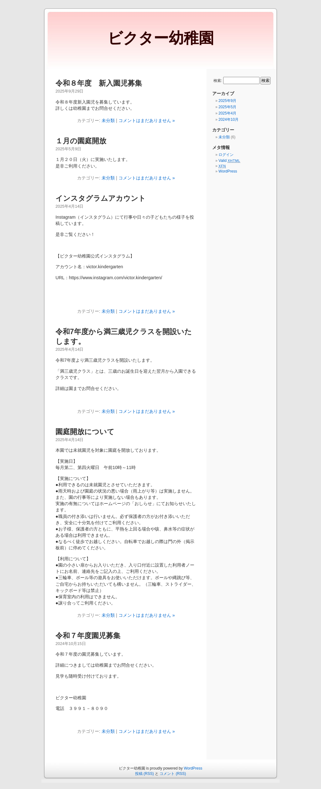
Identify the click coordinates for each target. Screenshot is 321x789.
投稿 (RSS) (144, 773)
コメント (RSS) (173, 773)
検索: (217, 80)
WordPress (227, 171)
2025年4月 (227, 113)
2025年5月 (227, 107)
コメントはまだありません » (146, 120)
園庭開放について (84, 432)
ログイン (226, 154)
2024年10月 (228, 119)
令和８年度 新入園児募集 (98, 83)
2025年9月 (227, 101)
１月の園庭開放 (80, 141)
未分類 (108, 120)
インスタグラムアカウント (100, 198)
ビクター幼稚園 (161, 38)
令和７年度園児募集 (87, 636)
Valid (229, 160)
